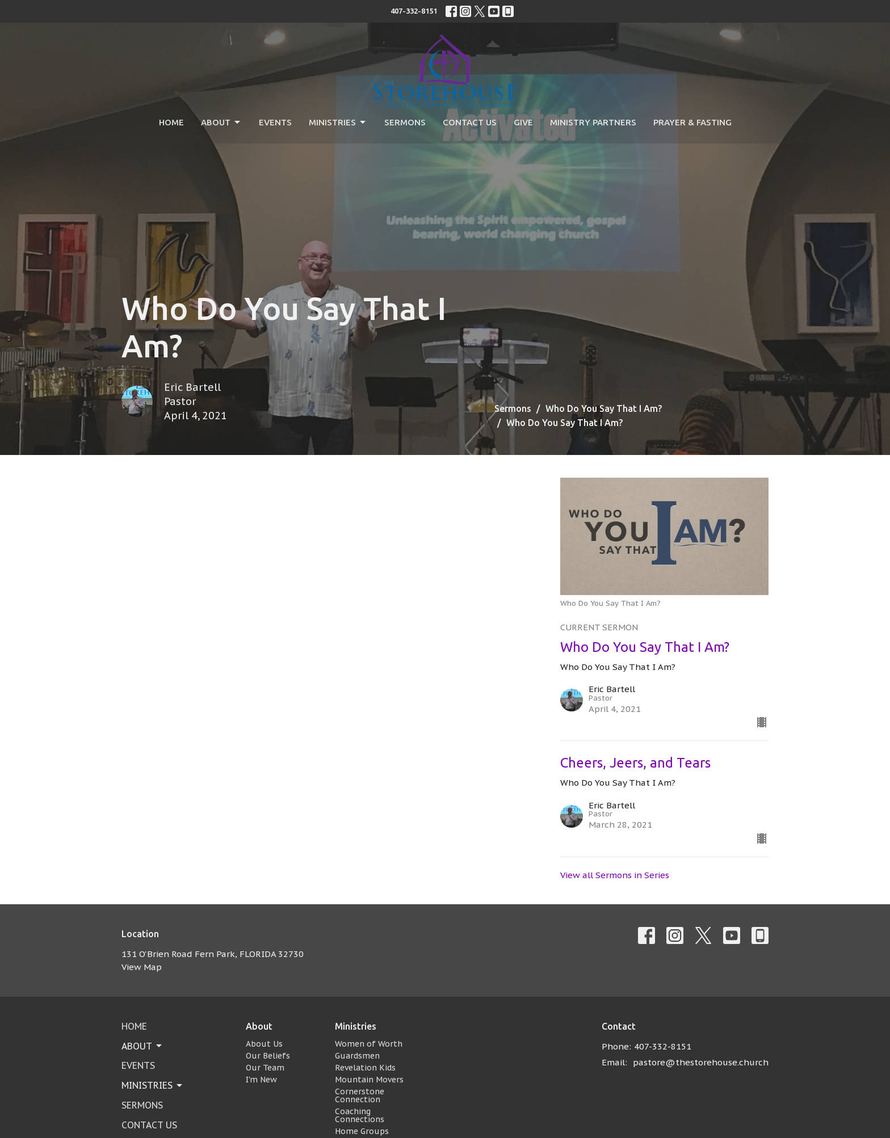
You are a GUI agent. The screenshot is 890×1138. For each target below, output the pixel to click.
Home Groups (362, 1131)
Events (275, 122)
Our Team (265, 1068)
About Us (264, 1044)
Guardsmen (357, 1056)
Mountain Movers (369, 1079)
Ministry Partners (593, 122)
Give (523, 122)
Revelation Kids (365, 1068)
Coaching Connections (359, 1115)
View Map (141, 967)
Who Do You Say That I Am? (603, 408)
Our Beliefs (268, 1056)
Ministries (338, 122)
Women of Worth (368, 1044)
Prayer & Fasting (692, 122)
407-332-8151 (414, 11)
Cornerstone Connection (359, 1095)
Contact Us (470, 122)
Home (171, 122)
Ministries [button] (152, 1085)
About (221, 122)
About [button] (142, 1046)
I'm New (261, 1079)
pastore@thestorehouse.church (701, 1062)
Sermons (405, 122)
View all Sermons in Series (614, 875)
